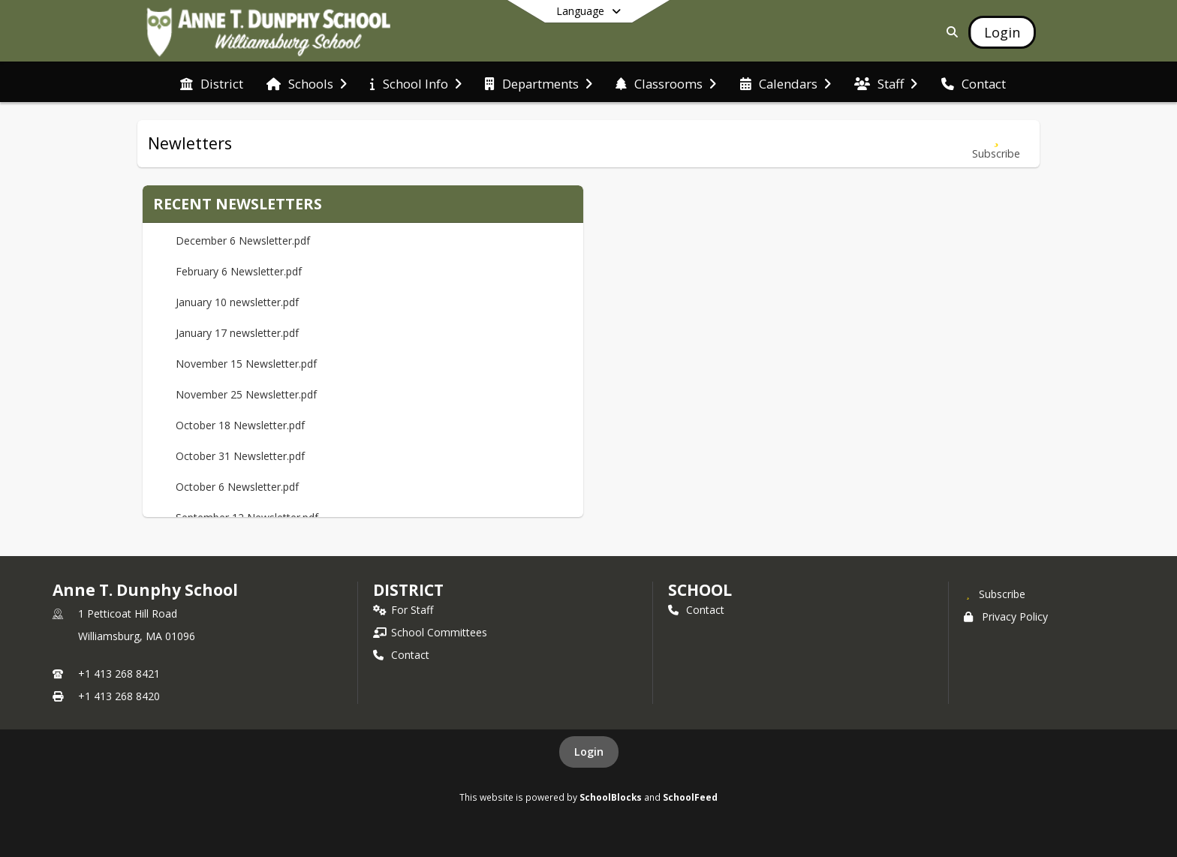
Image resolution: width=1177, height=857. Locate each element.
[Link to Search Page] (949, 32)
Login (589, 751)
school (700, 589)
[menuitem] (212, 82)
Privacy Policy (1006, 616)
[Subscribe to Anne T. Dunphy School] (994, 593)
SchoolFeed (690, 797)
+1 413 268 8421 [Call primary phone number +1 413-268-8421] (119, 673)
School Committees (430, 632)
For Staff (403, 610)
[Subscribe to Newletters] (996, 143)
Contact (401, 655)
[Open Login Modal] (1002, 32)
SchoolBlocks (610, 797)
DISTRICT (408, 589)
